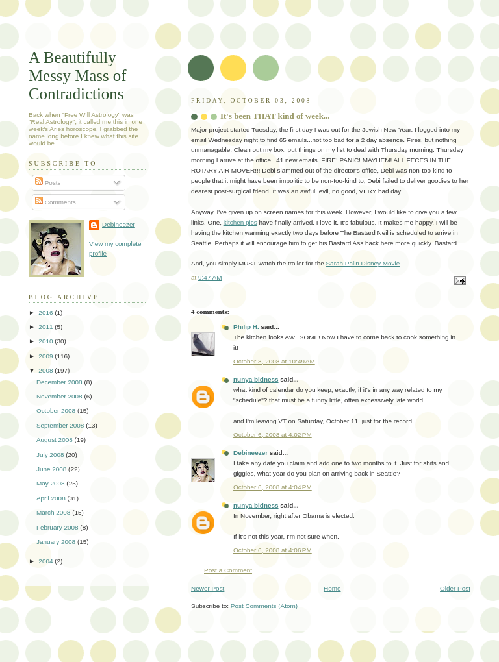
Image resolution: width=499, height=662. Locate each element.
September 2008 (61, 425)
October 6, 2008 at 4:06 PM (272, 550)
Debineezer (250, 452)
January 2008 (56, 541)
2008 (46, 370)
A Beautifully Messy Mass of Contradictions (78, 76)
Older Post (455, 588)
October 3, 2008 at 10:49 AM (274, 361)
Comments (55, 202)
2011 (46, 326)
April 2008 (52, 498)
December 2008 (60, 382)
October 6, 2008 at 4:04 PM (272, 487)
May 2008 (51, 483)
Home (332, 588)
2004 (46, 561)
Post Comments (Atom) (264, 605)
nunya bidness (256, 379)
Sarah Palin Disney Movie (363, 263)
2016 (46, 312)
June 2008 (52, 468)
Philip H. (246, 326)
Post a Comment (228, 570)
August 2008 (55, 439)
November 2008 (60, 396)
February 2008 (58, 527)
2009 (46, 356)
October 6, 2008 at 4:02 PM (272, 434)
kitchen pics (240, 222)
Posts (48, 182)
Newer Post (207, 588)
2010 (46, 341)
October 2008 (56, 410)
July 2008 (51, 454)
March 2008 (54, 512)
